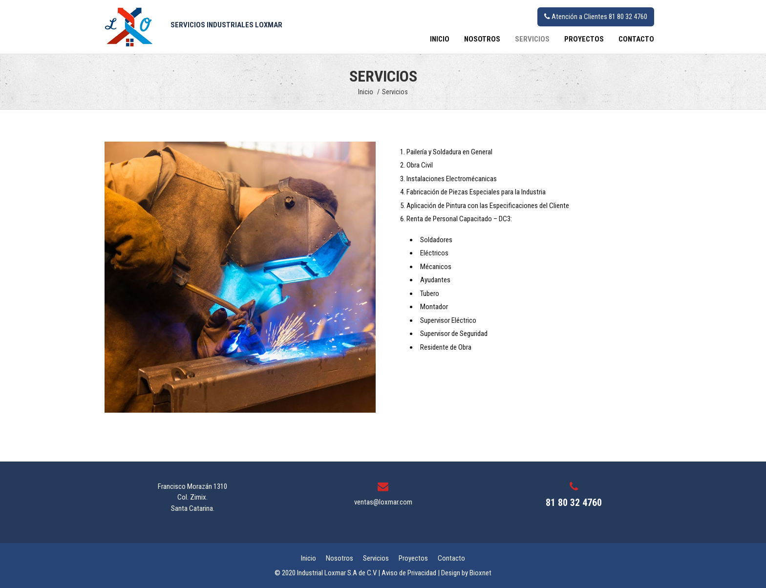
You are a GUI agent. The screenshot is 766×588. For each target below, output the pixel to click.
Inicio (439, 39)
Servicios (532, 39)
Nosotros (482, 39)
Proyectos (584, 39)
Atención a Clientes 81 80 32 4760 (595, 16)
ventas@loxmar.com (383, 502)
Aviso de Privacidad (409, 572)
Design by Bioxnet (466, 572)
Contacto (636, 39)
